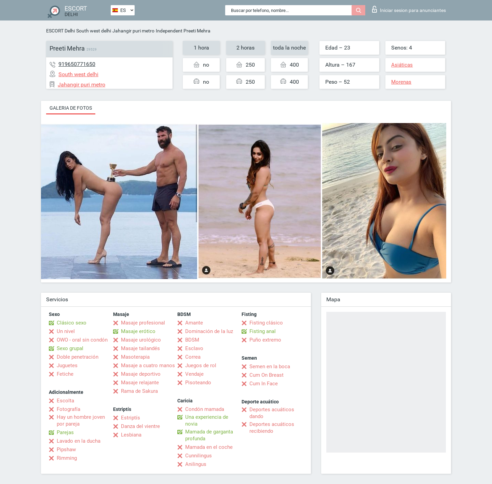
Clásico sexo (71, 323)
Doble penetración (77, 357)
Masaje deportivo (141, 374)
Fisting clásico (266, 323)
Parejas (65, 432)
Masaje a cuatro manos (148, 365)
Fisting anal (262, 331)
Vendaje (194, 374)
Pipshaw (66, 449)
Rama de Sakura (139, 391)
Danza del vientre (140, 426)
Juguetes (67, 365)
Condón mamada (204, 409)
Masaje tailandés (140, 348)
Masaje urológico (141, 340)
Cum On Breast (266, 375)
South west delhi (93, 30)
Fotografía (68, 409)
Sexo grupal (70, 348)
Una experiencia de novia (206, 420)
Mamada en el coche (209, 447)
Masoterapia (135, 357)
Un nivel (66, 331)
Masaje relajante (140, 382)
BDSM (192, 340)
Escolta (65, 401)
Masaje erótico (138, 331)
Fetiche (65, 374)
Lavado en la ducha (78, 441)
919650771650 (76, 64)
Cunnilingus (198, 456)
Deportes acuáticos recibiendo (271, 427)
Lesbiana (131, 435)
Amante (194, 323)
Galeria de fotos (71, 108)
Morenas (401, 82)
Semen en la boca (269, 366)
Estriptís (130, 418)
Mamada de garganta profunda (209, 435)
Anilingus (195, 464)
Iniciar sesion (409, 9)
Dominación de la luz (209, 331)
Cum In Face (263, 384)
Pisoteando (198, 382)
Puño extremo (265, 340)
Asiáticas (402, 65)
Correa (193, 357)
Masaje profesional (143, 323)
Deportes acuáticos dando (271, 412)
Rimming (67, 458)
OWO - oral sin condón (82, 340)
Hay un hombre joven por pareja (81, 420)
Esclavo (194, 348)
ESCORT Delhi (60, 30)
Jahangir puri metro (133, 30)
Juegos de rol (200, 365)
